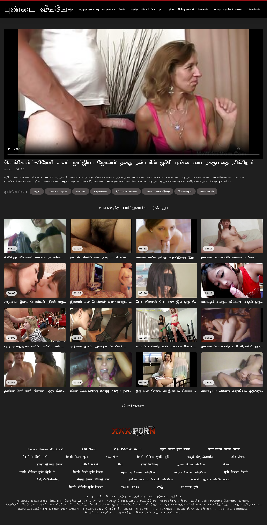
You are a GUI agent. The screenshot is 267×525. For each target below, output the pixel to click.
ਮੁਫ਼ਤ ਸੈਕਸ (112, 457)
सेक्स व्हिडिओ (149, 464)
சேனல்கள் (253, 9)
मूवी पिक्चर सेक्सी (236, 472)
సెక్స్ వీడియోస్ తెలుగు (128, 449)
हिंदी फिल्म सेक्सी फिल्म (224, 449)
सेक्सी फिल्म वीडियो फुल (93, 479)
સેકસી (226, 464)
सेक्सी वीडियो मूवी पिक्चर (86, 487)
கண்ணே (81, 191)
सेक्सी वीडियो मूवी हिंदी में (37, 472)
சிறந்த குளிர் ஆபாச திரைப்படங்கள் (102, 9)
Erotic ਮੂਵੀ (189, 487)
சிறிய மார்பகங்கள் (126, 191)
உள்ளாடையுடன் (58, 191)
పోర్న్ (160, 487)
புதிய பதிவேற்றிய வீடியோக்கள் (187, 9)
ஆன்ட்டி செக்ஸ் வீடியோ (138, 472)
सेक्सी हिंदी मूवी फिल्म (88, 472)
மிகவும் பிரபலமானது (59, 9)
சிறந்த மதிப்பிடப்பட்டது (146, 9)
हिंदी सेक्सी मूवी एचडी (175, 449)
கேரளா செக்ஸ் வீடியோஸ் (45, 449)
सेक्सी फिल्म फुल (77, 457)
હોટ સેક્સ (238, 457)
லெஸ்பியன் (207, 191)
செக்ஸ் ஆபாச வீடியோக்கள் (211, 479)
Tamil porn (130, 487)
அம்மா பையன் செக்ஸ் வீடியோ (150, 479)
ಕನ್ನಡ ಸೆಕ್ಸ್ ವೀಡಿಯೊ (200, 457)
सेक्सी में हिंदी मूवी (35, 457)
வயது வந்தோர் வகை (227, 9)
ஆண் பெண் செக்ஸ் (190, 464)
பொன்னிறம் (185, 191)
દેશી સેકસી (89, 449)
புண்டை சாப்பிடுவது (158, 191)
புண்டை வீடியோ (101, 512)
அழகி (36, 191)
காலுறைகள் (100, 191)
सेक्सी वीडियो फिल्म (50, 464)
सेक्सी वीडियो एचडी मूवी (153, 457)
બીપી (120, 464)
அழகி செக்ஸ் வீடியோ (190, 472)
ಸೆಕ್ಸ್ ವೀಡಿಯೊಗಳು (47, 479)
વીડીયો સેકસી (90, 464)
